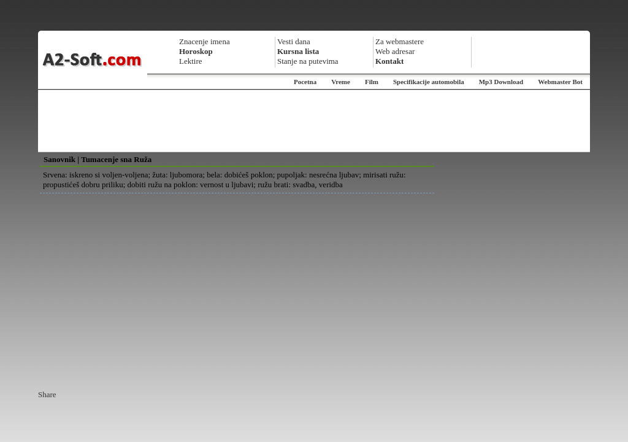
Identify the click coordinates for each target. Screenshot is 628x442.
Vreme (340, 81)
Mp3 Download (501, 81)
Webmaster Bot (560, 81)
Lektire (190, 61)
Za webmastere (399, 41)
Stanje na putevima (308, 61)
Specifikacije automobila (428, 81)
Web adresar (395, 51)
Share (47, 394)
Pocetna (305, 81)
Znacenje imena (204, 41)
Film (371, 81)
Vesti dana (293, 41)
